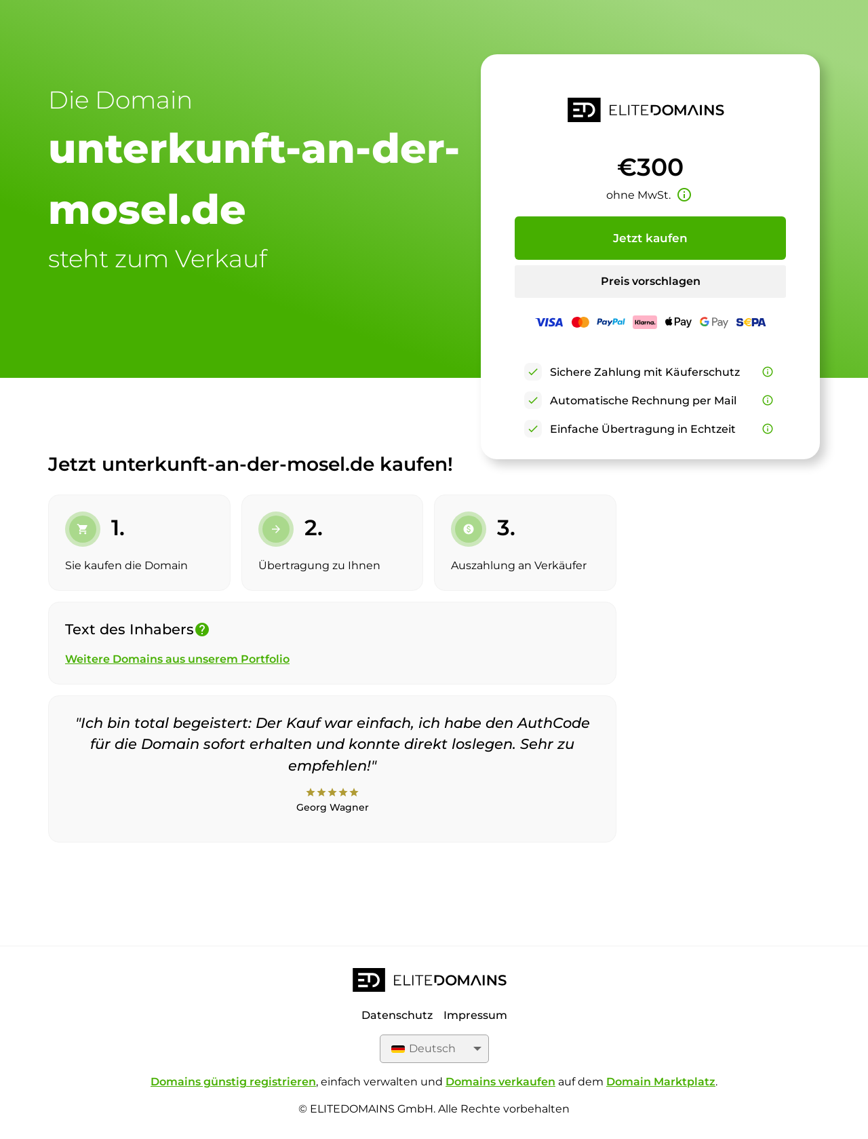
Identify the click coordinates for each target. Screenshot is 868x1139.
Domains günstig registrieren (233, 1081)
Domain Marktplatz (660, 1081)
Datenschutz (397, 1015)
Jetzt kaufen (650, 238)
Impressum (475, 1015)
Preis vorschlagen (651, 281)
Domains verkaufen (500, 1081)
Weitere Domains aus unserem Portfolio (177, 659)
